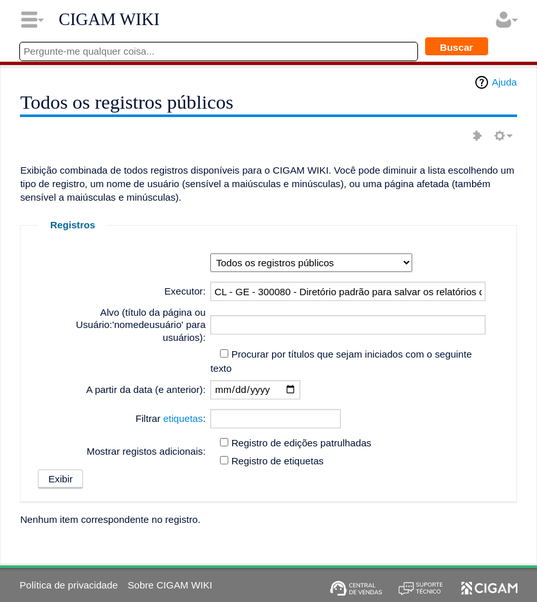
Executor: (184, 291)
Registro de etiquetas (278, 460)
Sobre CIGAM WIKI (169, 584)
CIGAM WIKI (109, 19)
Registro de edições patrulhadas (302, 442)
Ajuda (504, 82)
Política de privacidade (68, 584)
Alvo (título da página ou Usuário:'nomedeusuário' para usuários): (141, 325)
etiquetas (183, 418)
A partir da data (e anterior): (146, 389)
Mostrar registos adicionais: (146, 451)
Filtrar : (171, 418)
